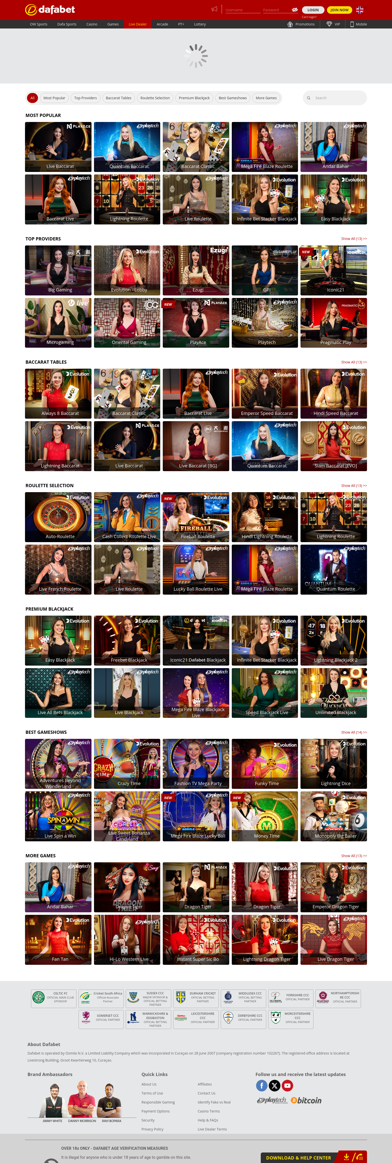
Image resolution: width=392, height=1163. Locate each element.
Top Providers (85, 97)
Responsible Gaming (158, 1102)
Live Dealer (138, 24)
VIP (337, 24)
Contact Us (207, 1093)
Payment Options (156, 1111)
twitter (274, 1086)
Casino (92, 24)
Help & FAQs (208, 1120)
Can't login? (309, 17)
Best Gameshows (233, 97)
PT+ (181, 24)
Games (112, 24)
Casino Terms (209, 1111)
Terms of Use (152, 1093)
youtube (287, 1086)
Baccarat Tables (119, 97)
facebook (262, 1086)
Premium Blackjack (194, 97)
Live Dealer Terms (212, 1129)
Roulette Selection (155, 97)
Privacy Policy (152, 1129)
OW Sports (39, 24)
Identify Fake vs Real (214, 1102)
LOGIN (313, 9)
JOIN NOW (340, 9)
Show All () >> (354, 238)
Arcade (162, 24)
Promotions (305, 24)
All (32, 97)
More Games (266, 97)
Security (148, 1120)
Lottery (200, 24)
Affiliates (205, 1084)
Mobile (361, 24)
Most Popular (54, 97)
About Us (149, 1084)
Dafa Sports (67, 24)
